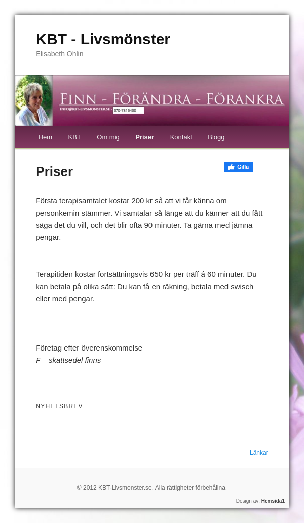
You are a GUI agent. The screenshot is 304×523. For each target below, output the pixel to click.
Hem (45, 137)
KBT (74, 137)
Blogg (216, 137)
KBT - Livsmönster (103, 39)
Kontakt (181, 137)
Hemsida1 (273, 501)
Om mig (108, 137)
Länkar (259, 452)
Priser (144, 137)
